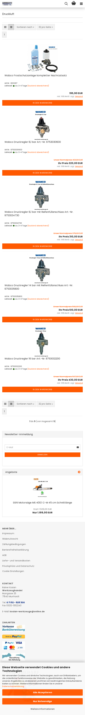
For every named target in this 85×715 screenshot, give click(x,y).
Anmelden (42, 454)
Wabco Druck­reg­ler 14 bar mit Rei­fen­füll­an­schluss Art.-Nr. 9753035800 (39, 287)
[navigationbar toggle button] (81, 4)
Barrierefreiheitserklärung (15, 549)
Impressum (8, 533)
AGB (4, 555)
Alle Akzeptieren (42, 692)
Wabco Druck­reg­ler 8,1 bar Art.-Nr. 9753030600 (33, 142)
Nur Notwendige (42, 701)
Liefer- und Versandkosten (16, 560)
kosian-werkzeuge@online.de (27, 611)
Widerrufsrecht (10, 538)
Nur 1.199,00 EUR (42, 511)
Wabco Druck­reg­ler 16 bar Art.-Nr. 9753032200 (32, 358)
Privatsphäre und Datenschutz (18, 566)
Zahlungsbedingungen (14, 544)
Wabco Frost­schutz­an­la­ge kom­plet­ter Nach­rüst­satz (36, 75)
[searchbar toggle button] (66, 4)
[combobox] (25, 27)
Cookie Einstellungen (13, 571)
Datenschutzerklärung (13, 686)
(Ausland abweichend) (38, 85)
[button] (5, 27)
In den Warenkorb (42, 103)
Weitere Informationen (42, 708)
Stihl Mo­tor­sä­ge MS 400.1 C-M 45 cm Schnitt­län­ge (42, 502)
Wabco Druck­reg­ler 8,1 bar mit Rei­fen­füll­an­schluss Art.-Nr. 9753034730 (39, 213)
